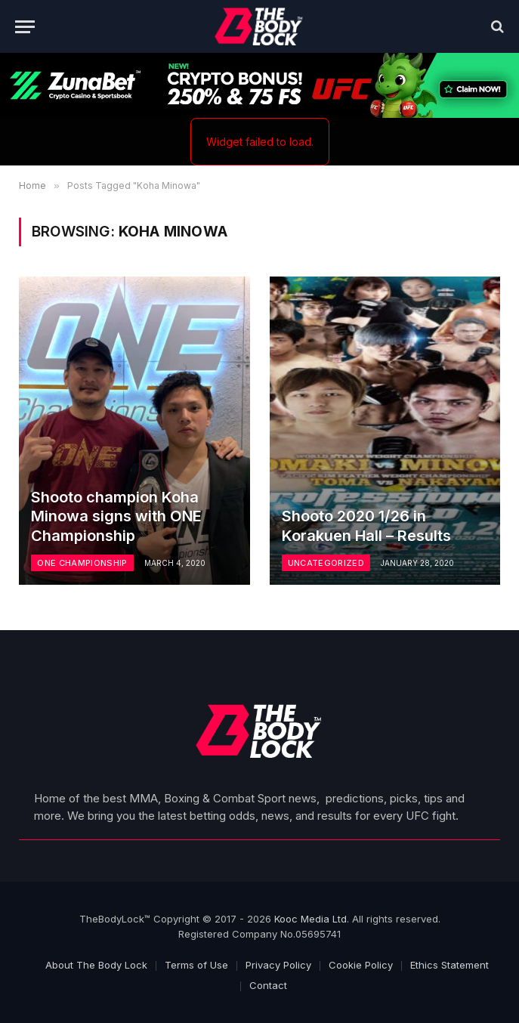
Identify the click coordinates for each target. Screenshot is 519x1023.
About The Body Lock (96, 965)
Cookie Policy (361, 965)
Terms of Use (196, 965)
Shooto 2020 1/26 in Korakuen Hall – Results (366, 526)
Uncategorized (326, 563)
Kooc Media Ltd (310, 919)
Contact (268, 985)
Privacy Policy (278, 965)
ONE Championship (82, 563)
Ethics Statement (449, 965)
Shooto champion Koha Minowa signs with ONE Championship (116, 516)
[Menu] (25, 27)
